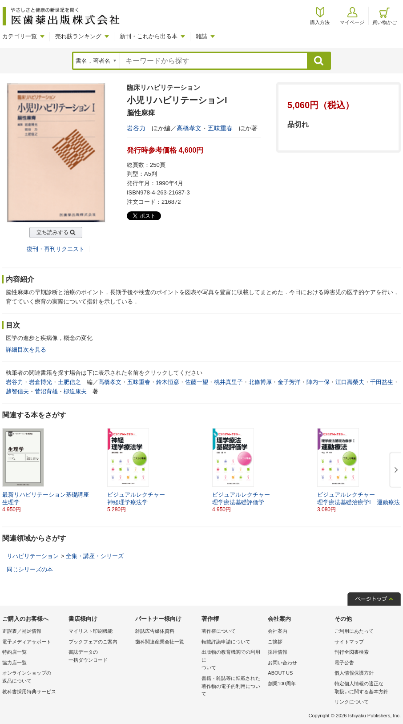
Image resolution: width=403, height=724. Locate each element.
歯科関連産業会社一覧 (159, 641)
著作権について (219, 631)
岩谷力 (136, 128)
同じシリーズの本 (30, 569)
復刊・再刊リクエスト (56, 249)
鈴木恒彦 (167, 382)
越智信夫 (17, 391)
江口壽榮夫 (349, 382)
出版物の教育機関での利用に (232, 660)
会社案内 (277, 631)
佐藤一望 (196, 382)
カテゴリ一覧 (19, 36)
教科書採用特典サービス (29, 691)
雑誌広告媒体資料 (154, 631)
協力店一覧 (14, 662)
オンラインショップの (33, 677)
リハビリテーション (33, 556)
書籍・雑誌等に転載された (232, 686)
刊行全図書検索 (351, 652)
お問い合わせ (282, 662)
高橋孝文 (189, 128)
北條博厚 (260, 382)
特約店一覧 (14, 652)
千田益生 (381, 382)
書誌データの (99, 656)
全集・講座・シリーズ (95, 556)
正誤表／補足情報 (21, 631)
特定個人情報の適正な (365, 688)
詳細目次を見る (26, 349)
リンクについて (351, 701)
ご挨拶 (275, 641)
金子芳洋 (289, 382)
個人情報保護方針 (354, 672)
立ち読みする (52, 232)
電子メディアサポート (26, 641)
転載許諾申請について (226, 641)
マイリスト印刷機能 (91, 631)
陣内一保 (318, 382)
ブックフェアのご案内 (93, 641)
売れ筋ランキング (78, 36)
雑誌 (201, 36)
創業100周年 (281, 683)
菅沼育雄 (46, 391)
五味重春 (220, 128)
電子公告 (344, 662)
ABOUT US (280, 672)
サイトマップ (349, 641)
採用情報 (277, 652)
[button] (394, 470)
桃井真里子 (228, 382)
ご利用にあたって (354, 631)
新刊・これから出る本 (148, 36)
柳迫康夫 (75, 391)
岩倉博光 (40, 382)
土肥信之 (69, 382)
